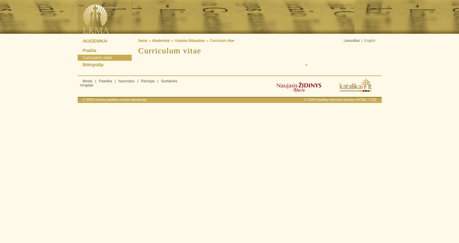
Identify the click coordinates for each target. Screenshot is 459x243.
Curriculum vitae (97, 57)
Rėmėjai (147, 81)
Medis (88, 81)
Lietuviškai (352, 41)
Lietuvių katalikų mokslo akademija (121, 100)
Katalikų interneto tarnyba (335, 100)
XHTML (361, 100)
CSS (373, 100)
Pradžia (90, 50)
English (370, 41)
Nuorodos (127, 81)
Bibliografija (93, 64)
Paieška (105, 81)
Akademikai (95, 41)
